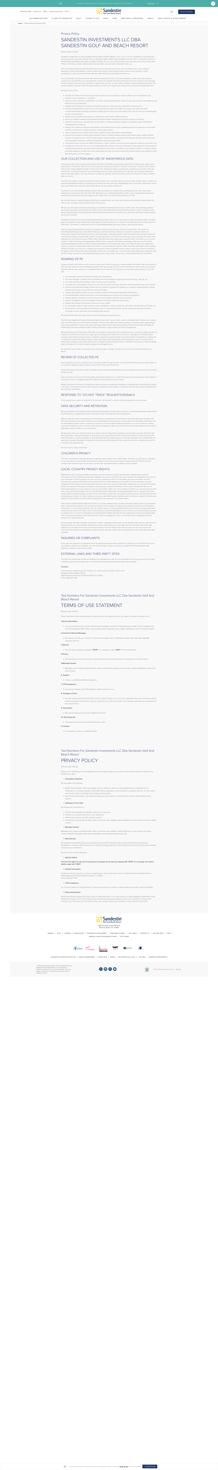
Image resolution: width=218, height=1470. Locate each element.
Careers (67, 933)
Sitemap (178, 969)
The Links (141, 957)
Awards (51, 933)
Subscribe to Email (117, 933)
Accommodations (38, 18)
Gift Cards (132, 933)
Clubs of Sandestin (62, 18)
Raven (112, 957)
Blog (59, 933)
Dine (115, 18)
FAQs (168, 933)
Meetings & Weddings (132, 18)
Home (20, 23)
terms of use (124, 1466)
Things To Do (92, 18)
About (150, 18)
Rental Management (87, 957)
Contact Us (37, 11)
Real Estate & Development (172, 18)
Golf (78, 18)
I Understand (150, 1466)
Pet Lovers (124, 936)
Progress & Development (97, 933)
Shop (105, 18)
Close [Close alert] (157, 3)
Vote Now (151, 3)
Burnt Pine (102, 957)
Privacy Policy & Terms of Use (163, 969)
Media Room (79, 933)
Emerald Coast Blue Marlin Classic (103, 936)
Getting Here (158, 933)
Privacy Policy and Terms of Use (35, 23)
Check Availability (186, 12)
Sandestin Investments (158, 957)
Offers (45, 11)
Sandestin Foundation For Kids (63, 957)
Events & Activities (56, 11)
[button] (198, 12)
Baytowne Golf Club (126, 957)
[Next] (213, 3)
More (67, 11)
